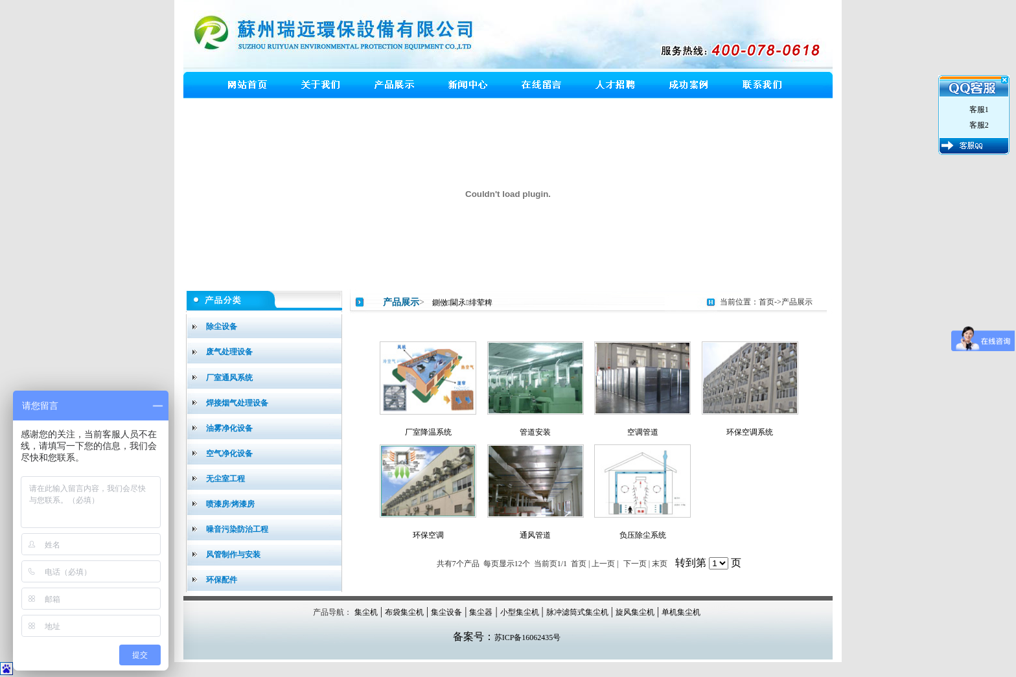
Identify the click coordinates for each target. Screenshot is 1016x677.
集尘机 (366, 612)
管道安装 (535, 432)
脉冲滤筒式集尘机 (577, 612)
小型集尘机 (519, 612)
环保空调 (428, 535)
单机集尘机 (681, 612)
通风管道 (535, 535)
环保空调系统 (749, 432)
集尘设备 (446, 612)
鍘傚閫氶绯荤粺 (462, 302)
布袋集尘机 (404, 612)
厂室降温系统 (428, 432)
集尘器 (480, 612)
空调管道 (642, 432)
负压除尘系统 (642, 535)
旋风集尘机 (635, 612)
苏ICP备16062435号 (527, 637)
